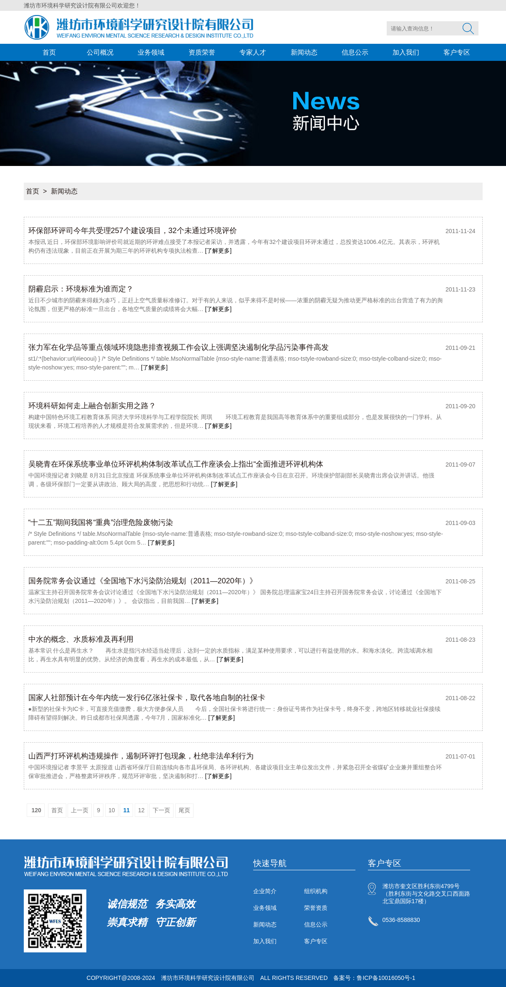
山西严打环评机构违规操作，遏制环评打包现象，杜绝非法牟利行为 (141, 756)
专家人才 (252, 52)
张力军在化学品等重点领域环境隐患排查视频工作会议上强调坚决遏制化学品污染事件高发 (178, 347)
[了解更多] (218, 250)
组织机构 (315, 891)
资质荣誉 (202, 52)
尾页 (184, 810)
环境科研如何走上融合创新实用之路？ (92, 406)
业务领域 (151, 52)
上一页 (79, 810)
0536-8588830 (401, 920)
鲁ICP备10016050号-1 (386, 977)
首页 (49, 52)
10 (111, 810)
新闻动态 (304, 52)
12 (141, 810)
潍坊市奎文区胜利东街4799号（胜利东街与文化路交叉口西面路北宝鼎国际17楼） (426, 893)
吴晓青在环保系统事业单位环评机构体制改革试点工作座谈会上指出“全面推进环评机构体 (176, 464)
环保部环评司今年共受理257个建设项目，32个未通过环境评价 (132, 230)
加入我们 (406, 52)
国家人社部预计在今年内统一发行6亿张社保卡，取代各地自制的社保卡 (146, 697)
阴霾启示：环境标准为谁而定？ (80, 289)
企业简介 (265, 891)
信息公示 (355, 52)
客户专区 (456, 52)
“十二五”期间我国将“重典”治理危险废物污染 (101, 522)
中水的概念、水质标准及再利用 (80, 639)
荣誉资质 (315, 907)
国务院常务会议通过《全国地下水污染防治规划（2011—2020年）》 (142, 581)
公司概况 (100, 52)
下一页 (161, 810)
